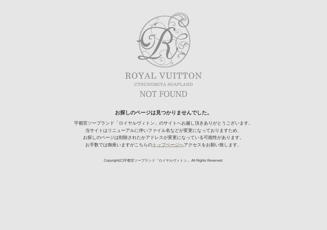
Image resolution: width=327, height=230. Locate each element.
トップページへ (168, 144)
